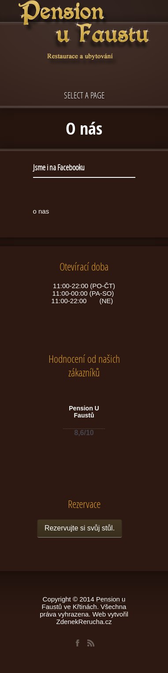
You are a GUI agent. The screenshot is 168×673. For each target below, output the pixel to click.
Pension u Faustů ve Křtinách (84, 602)
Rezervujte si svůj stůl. (80, 528)
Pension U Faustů (84, 412)
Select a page (84, 95)
